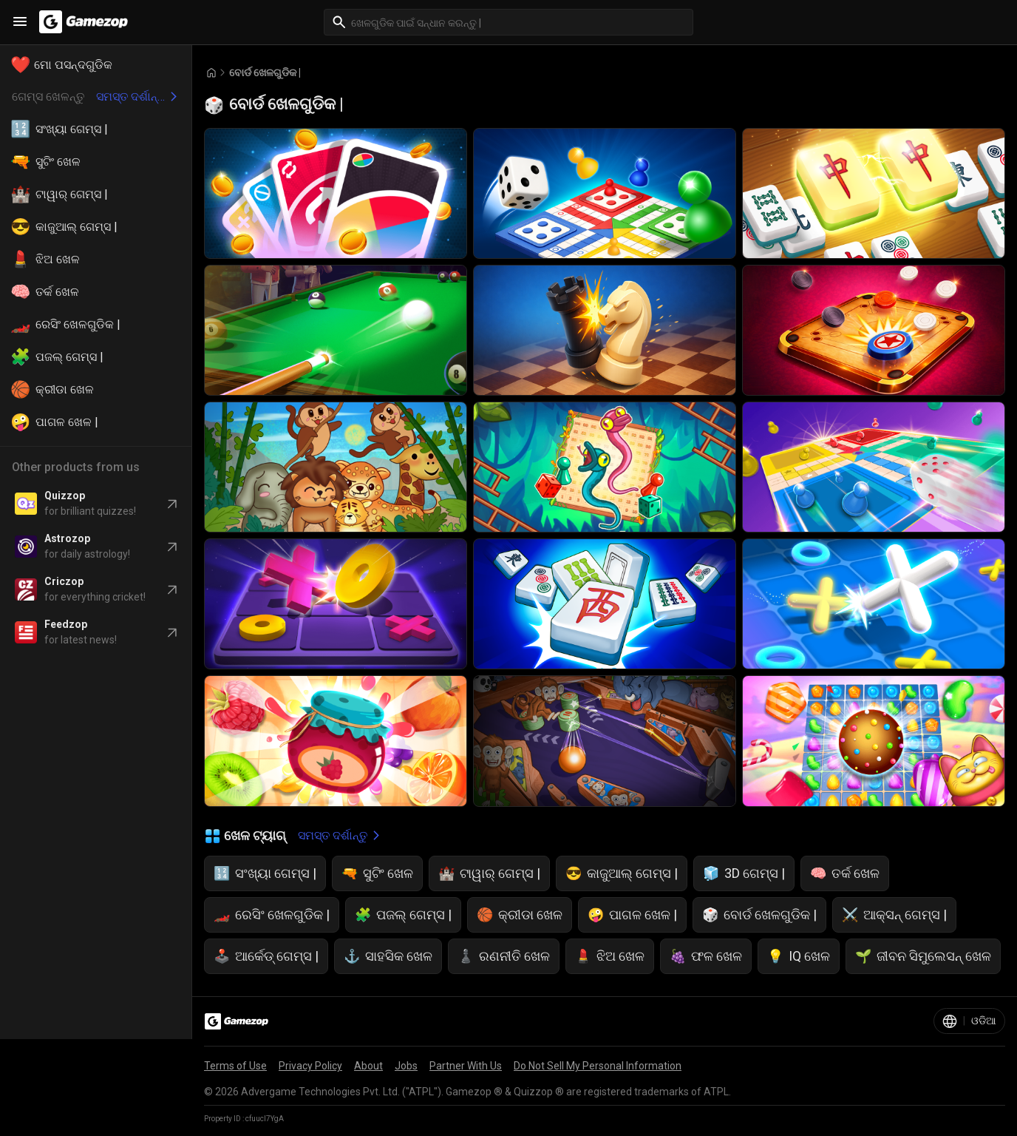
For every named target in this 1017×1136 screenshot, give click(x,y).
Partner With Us (465, 1066)
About (368, 1066)
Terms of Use (235, 1066)
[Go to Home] (211, 73)
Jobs (406, 1066)
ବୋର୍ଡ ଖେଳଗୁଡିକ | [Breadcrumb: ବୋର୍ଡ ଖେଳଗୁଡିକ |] (265, 72)
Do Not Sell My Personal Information (597, 1066)
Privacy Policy (310, 1066)
